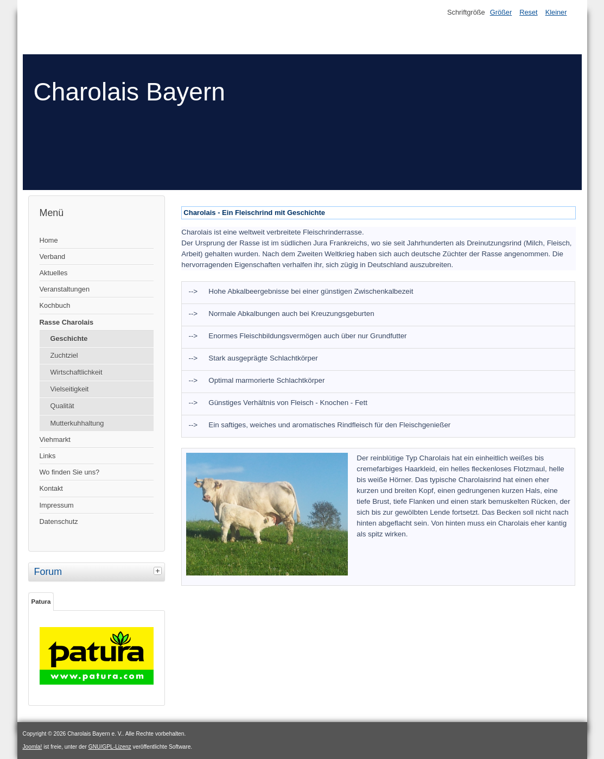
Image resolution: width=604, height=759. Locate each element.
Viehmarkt (55, 439)
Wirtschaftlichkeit (76, 372)
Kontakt (51, 488)
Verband (53, 256)
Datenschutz (59, 521)
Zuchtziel (64, 355)
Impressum (57, 505)
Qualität (62, 406)
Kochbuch (55, 305)
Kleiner (556, 12)
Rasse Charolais (67, 322)
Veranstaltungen (65, 289)
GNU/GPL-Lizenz (109, 747)
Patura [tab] (41, 601)
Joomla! (32, 747)
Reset (528, 12)
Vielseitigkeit (69, 389)
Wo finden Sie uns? (70, 472)
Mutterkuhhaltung (77, 423)
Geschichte (69, 338)
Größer (501, 12)
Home (49, 240)
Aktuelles (54, 273)
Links (48, 456)
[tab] (159, 570)
